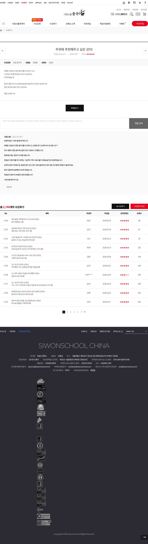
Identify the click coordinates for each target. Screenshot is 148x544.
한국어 (31, 2)
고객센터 (135, 9)
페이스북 (145, 2)
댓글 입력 (139, 123)
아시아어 (24, 2)
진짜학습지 (38, 2)
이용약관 (12, 331)
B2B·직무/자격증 (54, 2)
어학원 (63, 2)
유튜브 (123, 2)
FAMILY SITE (130, 331)
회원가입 (126, 9)
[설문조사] (118, 14)
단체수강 (84, 331)
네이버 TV (129, 2)
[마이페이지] (131, 14)
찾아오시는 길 (118, 331)
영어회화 (2, 2)
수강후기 (9, 30)
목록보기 (74, 108)
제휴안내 (93, 331)
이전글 (2, 50)
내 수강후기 (120, 206)
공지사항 (144, 9)
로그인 (118, 9)
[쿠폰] (138, 14)
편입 (45, 2)
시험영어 (10, 2)
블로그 (140, 2)
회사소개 (3, 331)
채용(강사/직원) (105, 331)
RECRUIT (70, 2)
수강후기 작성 (139, 206)
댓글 (8, 187)
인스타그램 (134, 2)
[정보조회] (83, 359)
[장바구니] (144, 14)
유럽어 (17, 2)
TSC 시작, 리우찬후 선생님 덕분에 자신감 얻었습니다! (47, 284)
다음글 (145, 50)
